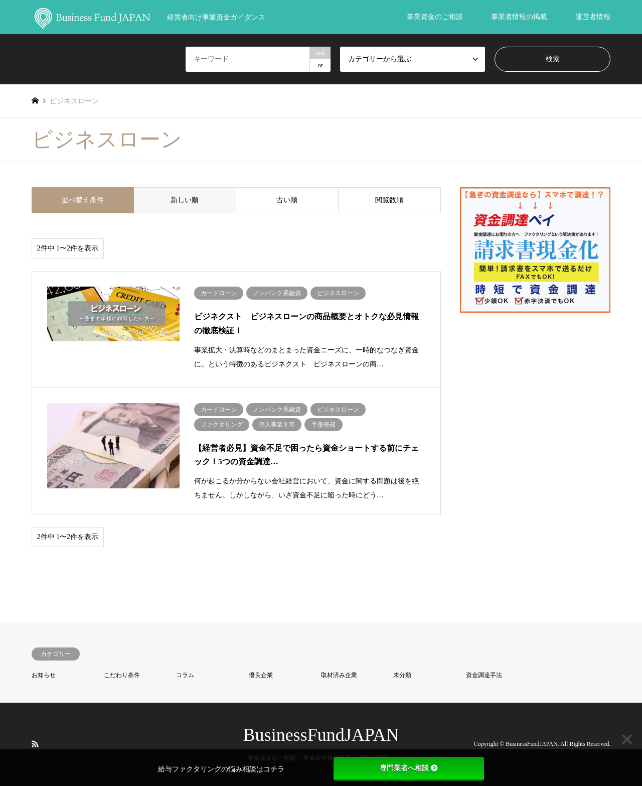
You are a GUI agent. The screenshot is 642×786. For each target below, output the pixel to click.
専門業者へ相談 (409, 767)
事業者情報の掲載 (519, 17)
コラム (185, 675)
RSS (35, 743)
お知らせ (44, 675)
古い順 (286, 200)
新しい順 (185, 200)
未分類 (402, 675)
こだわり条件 (122, 675)
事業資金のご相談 (435, 17)
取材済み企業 (339, 675)
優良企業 (261, 675)
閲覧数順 (389, 200)
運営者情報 (592, 17)
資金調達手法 (484, 675)
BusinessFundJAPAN (321, 735)
